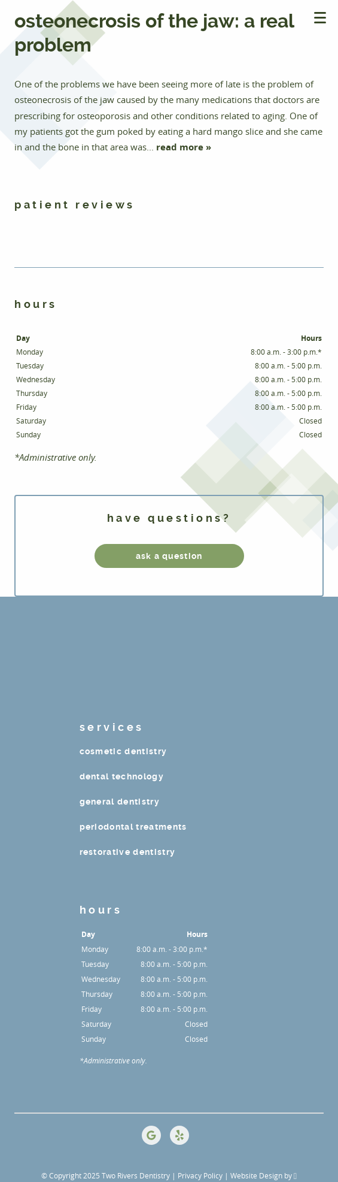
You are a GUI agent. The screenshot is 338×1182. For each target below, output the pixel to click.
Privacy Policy (200, 1175)
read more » (183, 147)
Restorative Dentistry (128, 852)
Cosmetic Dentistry (124, 751)
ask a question (169, 556)
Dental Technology (122, 776)
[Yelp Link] (179, 1135)
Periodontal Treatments (133, 827)
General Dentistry (120, 801)
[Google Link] (151, 1135)
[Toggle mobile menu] (320, 17)
